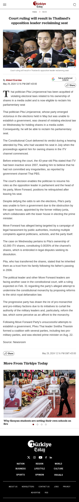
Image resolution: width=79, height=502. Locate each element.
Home (34, 12)
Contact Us (44, 486)
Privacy (66, 486)
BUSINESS (21, 468)
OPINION (39, 475)
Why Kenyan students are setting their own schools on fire (37, 422)
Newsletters (28, 486)
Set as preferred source (62, 79)
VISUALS (58, 475)
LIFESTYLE (39, 468)
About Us (13, 486)
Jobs (56, 486)
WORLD (58, 463)
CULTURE (58, 468)
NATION (20, 463)
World (44, 12)
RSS (46, 492)
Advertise (35, 492)
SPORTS (20, 475)
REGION (39, 463)
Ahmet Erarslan (14, 80)
